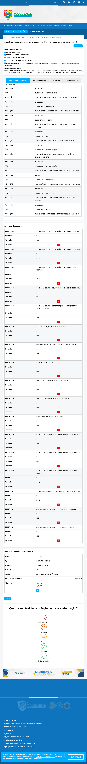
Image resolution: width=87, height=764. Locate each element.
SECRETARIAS (27, 25)
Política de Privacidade (45, 757)
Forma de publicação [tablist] (18, 80)
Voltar (7, 598)
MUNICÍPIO (10, 25)
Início (6, 37)
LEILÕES (70, 25)
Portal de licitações (33, 37)
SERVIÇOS (49, 25)
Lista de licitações (48, 37)
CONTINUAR (76, 757)
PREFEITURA (18, 25)
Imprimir (78, 46)
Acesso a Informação (17, 37)
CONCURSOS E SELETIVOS (60, 25)
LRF (34, 25)
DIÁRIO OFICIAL (41, 25)
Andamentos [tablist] (72, 80)
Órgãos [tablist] (56, 80)
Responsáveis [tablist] (39, 80)
